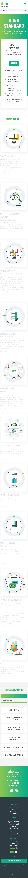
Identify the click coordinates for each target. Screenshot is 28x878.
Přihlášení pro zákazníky (14, 861)
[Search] (14, 10)
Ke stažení (14, 832)
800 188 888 (14, 783)
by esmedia (16, 874)
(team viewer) (14, 865)
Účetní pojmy (14, 828)
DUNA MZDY (14, 845)
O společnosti (14, 808)
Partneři (14, 809)
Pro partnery (14, 833)
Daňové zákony (14, 826)
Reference (14, 813)
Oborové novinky (14, 823)
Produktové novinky (14, 821)
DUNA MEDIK (14, 843)
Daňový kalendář (14, 824)
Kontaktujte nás (14, 811)
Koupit (14, 63)
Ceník (14, 830)
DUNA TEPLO (14, 841)
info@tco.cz (14, 786)
